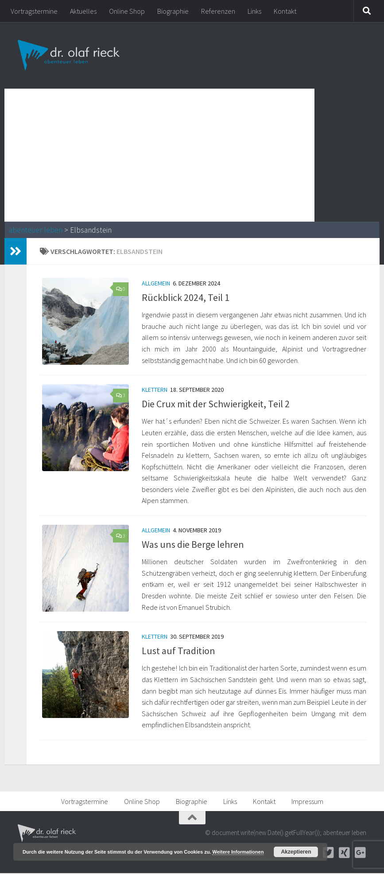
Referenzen (218, 11)
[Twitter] (328, 853)
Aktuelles (83, 11)
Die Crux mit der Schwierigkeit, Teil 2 (216, 404)
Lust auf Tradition (178, 651)
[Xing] (344, 853)
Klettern (154, 390)
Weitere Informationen (238, 851)
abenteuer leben (35, 230)
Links (254, 11)
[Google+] (360, 853)
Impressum (307, 802)
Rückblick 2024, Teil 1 (185, 297)
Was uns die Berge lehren (193, 544)
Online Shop (127, 11)
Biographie (173, 11)
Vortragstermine (34, 11)
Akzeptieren (296, 852)
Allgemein (156, 283)
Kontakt (285, 11)
